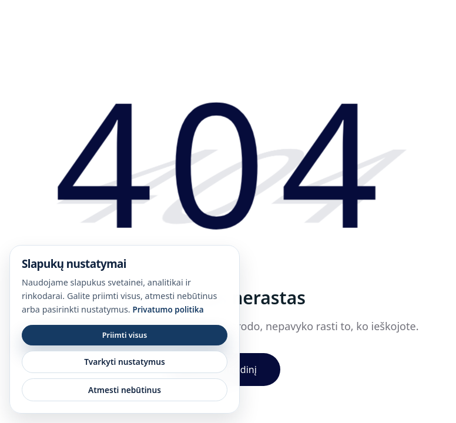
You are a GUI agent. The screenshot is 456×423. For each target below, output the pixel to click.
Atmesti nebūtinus (124, 389)
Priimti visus (124, 335)
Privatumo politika (167, 309)
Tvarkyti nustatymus (124, 361)
